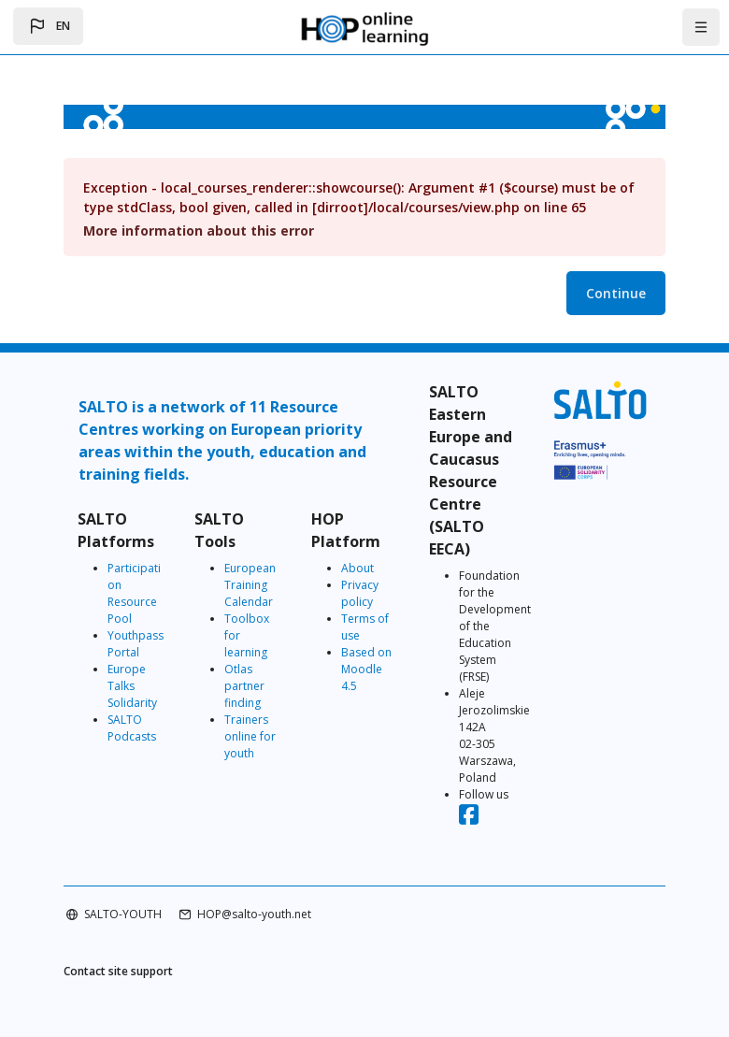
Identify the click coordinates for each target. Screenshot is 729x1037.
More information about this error (198, 230)
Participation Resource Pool (134, 593)
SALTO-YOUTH (123, 914)
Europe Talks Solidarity (132, 686)
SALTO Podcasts (131, 728)
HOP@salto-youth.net (254, 914)
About (357, 568)
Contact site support (118, 971)
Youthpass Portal (135, 643)
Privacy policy (360, 593)
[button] (48, 26)
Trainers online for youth (250, 736)
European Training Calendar (250, 585)
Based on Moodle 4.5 (366, 669)
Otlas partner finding (244, 686)
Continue (616, 293)
